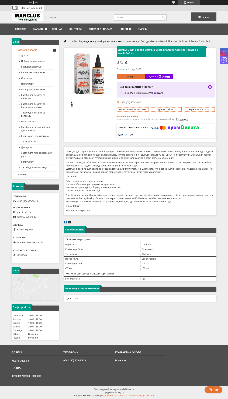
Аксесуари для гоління (33, 89)
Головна (20, 29)
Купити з (159, 76)
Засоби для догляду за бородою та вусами (98, 41)
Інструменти (27, 161)
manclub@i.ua (24, 212)
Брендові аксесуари (31, 66)
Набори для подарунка (33, 61)
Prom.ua (130, 389)
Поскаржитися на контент (113, 395)
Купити (130, 76)
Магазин (38, 29)
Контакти (75, 29)
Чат (213, 389)
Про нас (57, 29)
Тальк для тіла (29, 141)
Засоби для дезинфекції (34, 167)
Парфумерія (27, 83)
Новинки (125, 29)
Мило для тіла (28, 121)
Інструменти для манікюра (35, 136)
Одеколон (26, 78)
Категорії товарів (27, 49)
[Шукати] (163, 17)
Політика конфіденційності (141, 395)
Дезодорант (27, 147)
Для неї (25, 55)
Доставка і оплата (100, 29)
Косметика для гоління (33, 72)
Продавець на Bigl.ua (114, 392)
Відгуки (142, 29)
